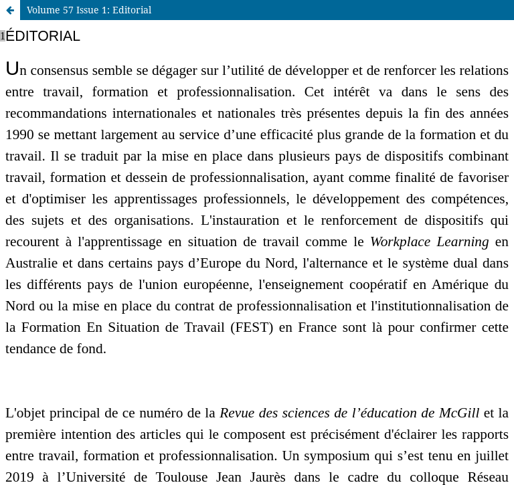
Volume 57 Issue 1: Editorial (89, 9)
